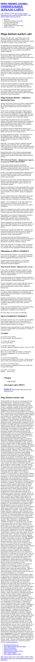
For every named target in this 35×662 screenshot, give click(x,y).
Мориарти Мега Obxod (10, 649)
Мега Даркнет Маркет (10, 652)
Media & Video (11, 381)
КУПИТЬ (6, 19)
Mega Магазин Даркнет (10, 24)
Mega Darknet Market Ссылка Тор (13, 21)
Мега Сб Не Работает (10, 648)
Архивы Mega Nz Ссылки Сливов (13, 25)
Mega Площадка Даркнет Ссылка (13, 651)
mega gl (7, 389)
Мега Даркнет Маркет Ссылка (12, 654)
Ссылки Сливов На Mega (11, 22)
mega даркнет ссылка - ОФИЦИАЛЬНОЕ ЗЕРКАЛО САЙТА (14, 6)
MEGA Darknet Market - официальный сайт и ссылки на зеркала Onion (14, 14)
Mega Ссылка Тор (9, 27)
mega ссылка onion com (19, 389)
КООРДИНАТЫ (20, 658)
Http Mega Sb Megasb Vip (11, 645)
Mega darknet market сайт (8, 658)
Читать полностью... (12, 642)
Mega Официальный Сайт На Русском (15, 646)
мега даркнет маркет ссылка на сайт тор (16, 15)
